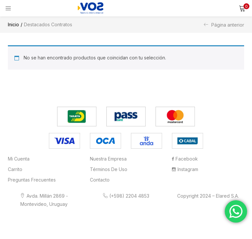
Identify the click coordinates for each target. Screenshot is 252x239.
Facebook (185, 159)
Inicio (13, 24)
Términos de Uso (108, 169)
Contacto (100, 180)
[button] (242, 8)
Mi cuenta (19, 159)
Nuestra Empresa (108, 159)
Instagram (185, 169)
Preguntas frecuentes (32, 180)
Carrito (15, 169)
